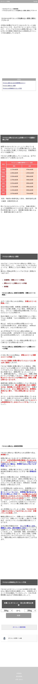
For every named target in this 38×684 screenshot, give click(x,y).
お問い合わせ (19, 679)
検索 (18, 615)
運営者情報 (19, 676)
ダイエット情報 (5, 1)
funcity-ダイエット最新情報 (10, 9)
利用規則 (19, 673)
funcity (35, 1)
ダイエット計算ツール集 (15, 638)
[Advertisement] (19, 54)
